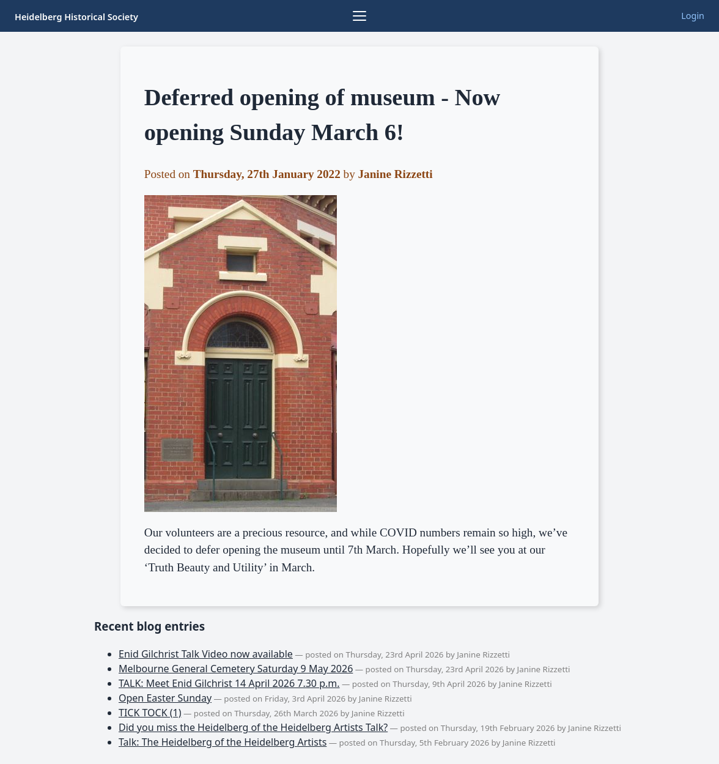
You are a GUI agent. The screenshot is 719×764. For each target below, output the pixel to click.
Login (692, 15)
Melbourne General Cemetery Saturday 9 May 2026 (236, 668)
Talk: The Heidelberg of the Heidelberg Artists (222, 742)
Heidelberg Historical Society (76, 17)
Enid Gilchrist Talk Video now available (206, 654)
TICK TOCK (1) (150, 712)
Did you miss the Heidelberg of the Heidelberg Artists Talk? (253, 727)
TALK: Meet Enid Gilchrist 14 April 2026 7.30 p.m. (229, 683)
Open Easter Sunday (165, 698)
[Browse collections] (359, 15)
